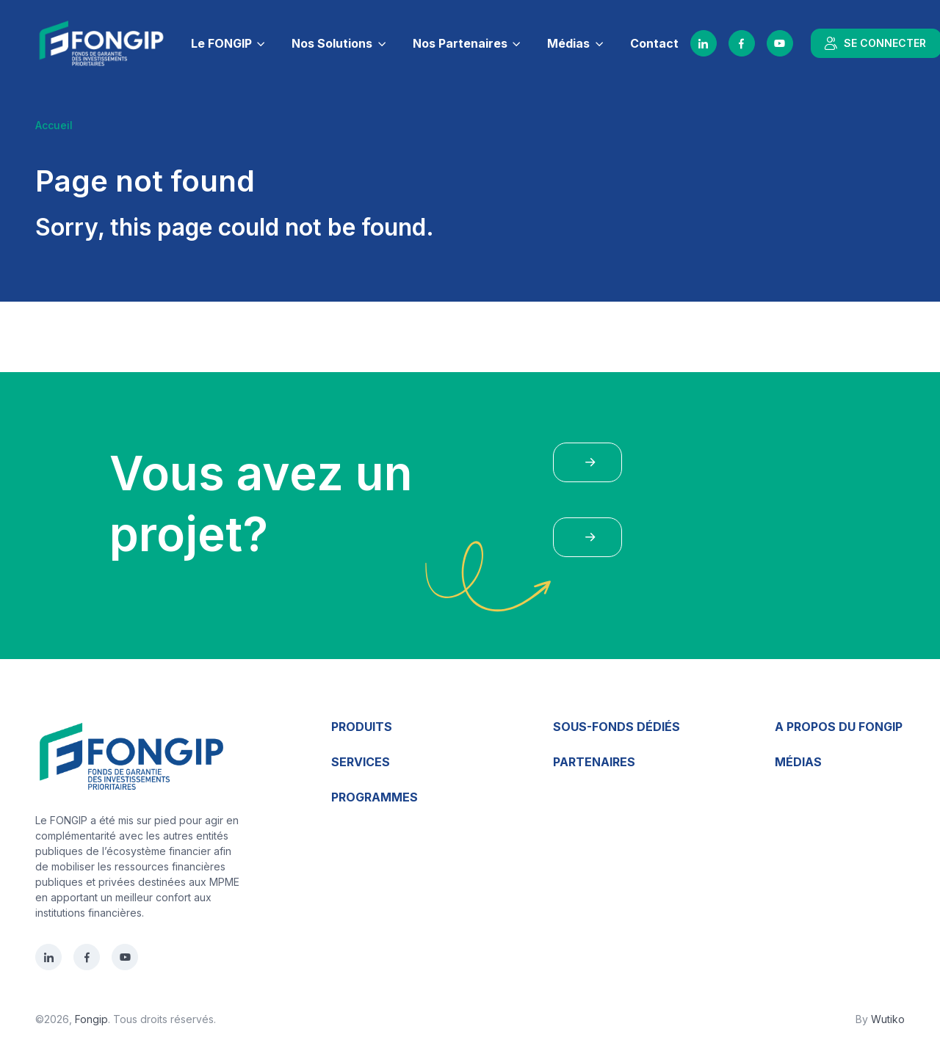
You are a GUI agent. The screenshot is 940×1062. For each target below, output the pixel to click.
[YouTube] (780, 43)
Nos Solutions (332, 43)
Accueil (54, 125)
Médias (568, 43)
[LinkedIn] (703, 43)
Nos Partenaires (460, 43)
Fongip (91, 1019)
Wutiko (888, 1019)
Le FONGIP (221, 43)
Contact (654, 43)
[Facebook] (741, 43)
